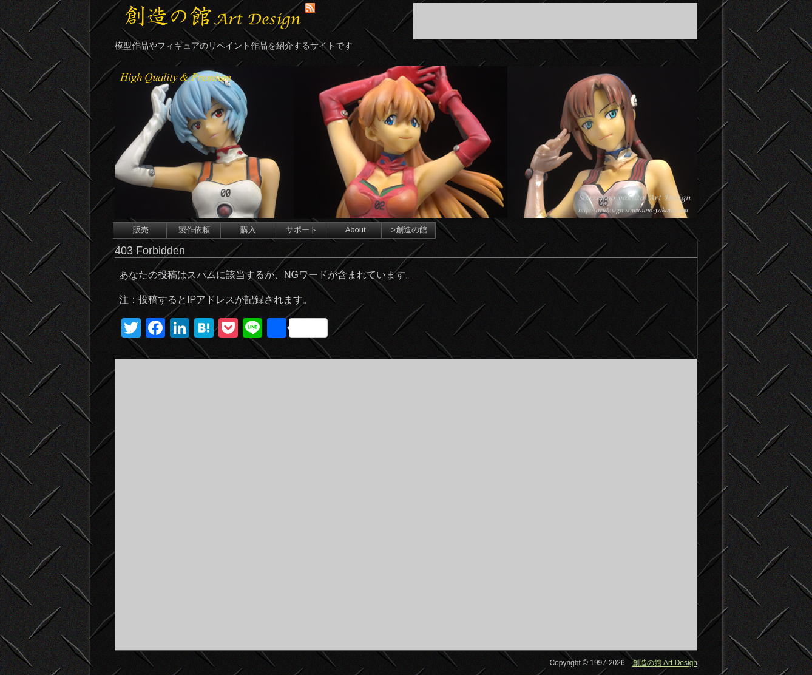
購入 (248, 229)
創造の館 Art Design (664, 663)
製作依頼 (194, 229)
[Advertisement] (555, 21)
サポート (301, 229)
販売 (141, 229)
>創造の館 (409, 229)
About (355, 229)
